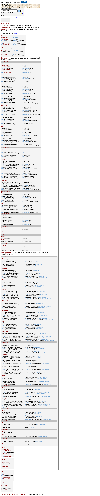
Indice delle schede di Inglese (10, 17)
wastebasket (17, 33)
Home (3, 7)
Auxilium (25, 7)
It (22, 10)
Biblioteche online (5, 21)
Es (22, 13)
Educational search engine (13, 7)
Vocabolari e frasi (5, 19)
